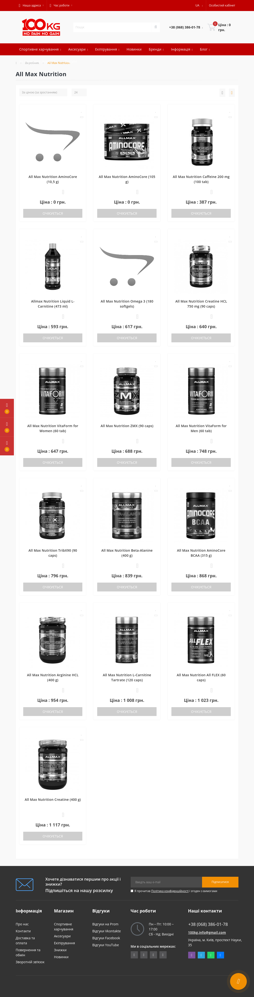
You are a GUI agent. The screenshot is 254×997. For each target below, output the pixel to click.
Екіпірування (64, 943)
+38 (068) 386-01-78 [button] (208, 924)
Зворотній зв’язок (30, 962)
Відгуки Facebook (106, 938)
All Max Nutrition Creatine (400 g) (53, 799)
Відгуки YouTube (105, 945)
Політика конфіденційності (169, 891)
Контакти (23, 931)
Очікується (53, 213)
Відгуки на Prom (105, 924)
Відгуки (71, 61)
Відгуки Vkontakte (106, 931)
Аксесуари (62, 936)
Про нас (22, 924)
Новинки (134, 49)
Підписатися (220, 882)
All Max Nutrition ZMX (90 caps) (127, 426)
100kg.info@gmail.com (207, 932)
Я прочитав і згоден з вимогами (176, 891)
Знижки (60, 950)
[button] (31, 5)
